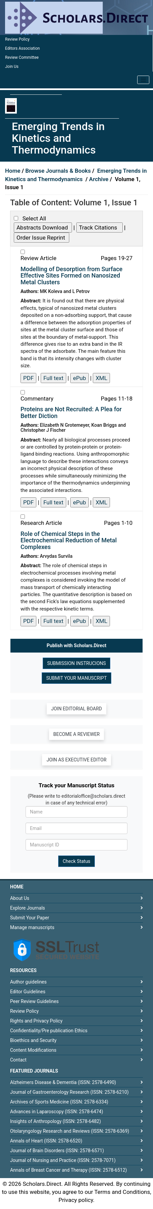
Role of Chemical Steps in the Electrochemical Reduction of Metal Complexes (69, 540)
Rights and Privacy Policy (36, 1021)
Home (13, 170)
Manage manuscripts (32, 927)
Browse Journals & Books (58, 170)
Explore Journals (27, 908)
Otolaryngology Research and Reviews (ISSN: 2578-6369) (69, 1131)
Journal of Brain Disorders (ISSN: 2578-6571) (57, 1150)
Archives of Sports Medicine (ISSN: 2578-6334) (59, 1101)
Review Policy (17, 39)
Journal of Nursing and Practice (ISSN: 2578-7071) (63, 1160)
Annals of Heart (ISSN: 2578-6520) (46, 1140)
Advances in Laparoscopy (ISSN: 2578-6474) (56, 1111)
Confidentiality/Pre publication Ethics (48, 1030)
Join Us (11, 66)
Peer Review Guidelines (34, 1001)
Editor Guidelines (27, 991)
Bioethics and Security (33, 1040)
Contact (18, 1059)
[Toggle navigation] (143, 80)
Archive (99, 179)
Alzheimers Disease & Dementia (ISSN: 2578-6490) (63, 1082)
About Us (19, 898)
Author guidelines (28, 982)
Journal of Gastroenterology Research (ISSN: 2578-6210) (69, 1092)
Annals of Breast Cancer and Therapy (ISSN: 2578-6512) (68, 1170)
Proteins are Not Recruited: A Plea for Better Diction (71, 412)
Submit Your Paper (29, 917)
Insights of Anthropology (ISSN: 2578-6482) (55, 1121)
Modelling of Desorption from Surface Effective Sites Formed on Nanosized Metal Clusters (71, 275)
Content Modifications (33, 1050)
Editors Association (22, 48)
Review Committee (22, 57)
